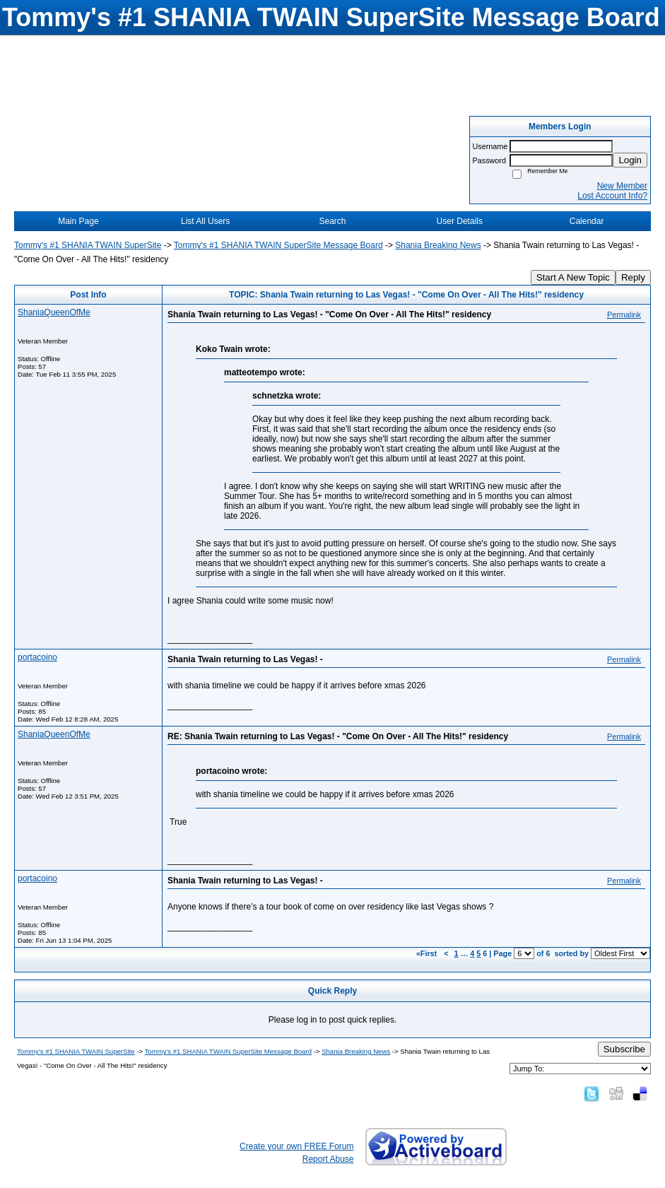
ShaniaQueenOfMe (54, 312)
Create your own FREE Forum (296, 1146)
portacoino (37, 657)
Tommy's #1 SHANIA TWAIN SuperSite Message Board (278, 245)
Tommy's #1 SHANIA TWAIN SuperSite (87, 245)
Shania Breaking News (438, 245)
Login (630, 160)
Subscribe (624, 1049)
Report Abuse (328, 1159)
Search (332, 221)
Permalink (624, 314)
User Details (460, 221)
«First (427, 953)
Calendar (587, 221)
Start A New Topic (573, 277)
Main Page (78, 221)
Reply (633, 277)
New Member (622, 186)
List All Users (205, 221)
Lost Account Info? (612, 196)
